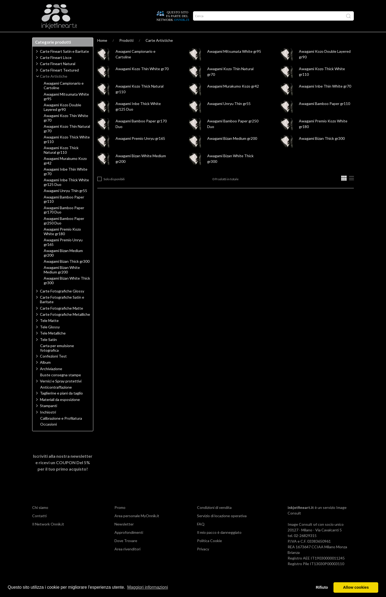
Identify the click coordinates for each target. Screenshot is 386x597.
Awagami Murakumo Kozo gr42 (233, 96)
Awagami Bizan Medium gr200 (232, 149)
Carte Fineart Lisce (56, 68)
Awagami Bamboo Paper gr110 (324, 114)
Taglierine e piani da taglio (61, 403)
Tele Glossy (50, 337)
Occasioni (48, 435)
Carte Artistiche (159, 50)
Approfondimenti (75, 37)
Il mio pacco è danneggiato (219, 542)
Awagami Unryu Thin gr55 (229, 114)
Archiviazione (51, 379)
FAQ (201, 534)
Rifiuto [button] (322, 587)
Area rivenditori (127, 559)
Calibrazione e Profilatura (61, 429)
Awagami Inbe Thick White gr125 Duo (66, 192)
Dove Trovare (125, 551)
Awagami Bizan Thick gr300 (322, 149)
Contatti (39, 526)
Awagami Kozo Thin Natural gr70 (67, 139)
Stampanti (48, 416)
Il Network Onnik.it (48, 534)
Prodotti (44, 37)
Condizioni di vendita (214, 518)
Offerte (128, 37)
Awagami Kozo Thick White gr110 (67, 149)
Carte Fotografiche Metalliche (65, 324)
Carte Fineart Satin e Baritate (64, 61)
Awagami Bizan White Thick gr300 (67, 291)
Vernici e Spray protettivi (60, 391)
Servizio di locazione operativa (222, 526)
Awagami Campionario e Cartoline (64, 96)
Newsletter (124, 534)
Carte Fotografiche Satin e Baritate (62, 309)
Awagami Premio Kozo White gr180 (62, 242)
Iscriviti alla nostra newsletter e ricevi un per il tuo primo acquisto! (62, 473)
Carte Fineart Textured (59, 80)
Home (102, 50)
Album (45, 372)
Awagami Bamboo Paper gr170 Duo (64, 220)
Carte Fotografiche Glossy (62, 301)
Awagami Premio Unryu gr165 (140, 149)
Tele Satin (48, 350)
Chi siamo (40, 518)
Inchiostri (48, 422)
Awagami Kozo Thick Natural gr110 (61, 160)
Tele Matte (49, 331)
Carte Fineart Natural (57, 74)
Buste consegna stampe (60, 385)
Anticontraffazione (56, 398)
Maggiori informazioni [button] (147, 587)
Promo (119, 518)
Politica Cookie (209, 551)
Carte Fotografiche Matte (61, 318)
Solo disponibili (114, 189)
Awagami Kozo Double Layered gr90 (62, 117)
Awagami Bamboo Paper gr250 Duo (64, 231)
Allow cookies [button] (356, 587)
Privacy (203, 559)
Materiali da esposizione (60, 410)
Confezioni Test (53, 366)
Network (105, 37)
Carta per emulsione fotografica (57, 358)
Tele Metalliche (53, 343)
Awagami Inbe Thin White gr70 (325, 96)
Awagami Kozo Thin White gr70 (142, 79)
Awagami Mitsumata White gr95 (234, 61)
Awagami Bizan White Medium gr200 (62, 280)
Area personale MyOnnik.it (136, 526)
